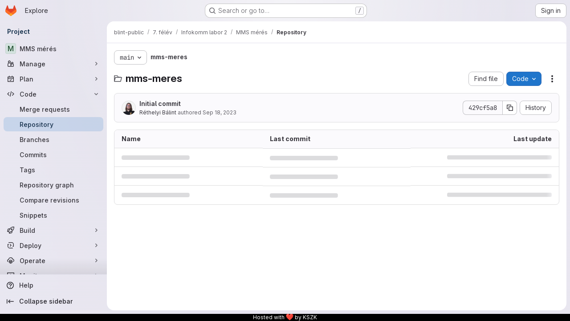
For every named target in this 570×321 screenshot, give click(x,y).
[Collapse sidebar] (53, 301)
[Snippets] (53, 215)
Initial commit (160, 103)
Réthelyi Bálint (157, 112)
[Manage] (53, 64)
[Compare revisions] (53, 200)
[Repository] (53, 124)
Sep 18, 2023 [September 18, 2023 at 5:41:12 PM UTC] (219, 112)
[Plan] (53, 79)
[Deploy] (53, 245)
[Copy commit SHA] (510, 108)
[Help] (53, 285)
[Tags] (53, 170)
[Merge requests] (53, 109)
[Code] (53, 94)
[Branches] (53, 139)
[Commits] (53, 154)
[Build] (53, 230)
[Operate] (53, 260)
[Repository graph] (53, 185)
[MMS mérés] (53, 48)
